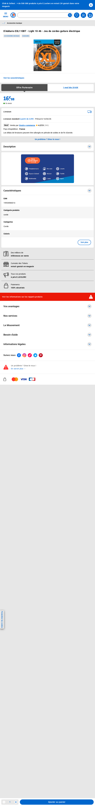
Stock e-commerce (27, 125)
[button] (71, 87)
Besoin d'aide (47, 335)
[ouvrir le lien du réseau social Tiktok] (30, 355)
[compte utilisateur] (83, 15)
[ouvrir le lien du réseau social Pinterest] (41, 355)
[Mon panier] (90, 15)
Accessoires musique (11, 36)
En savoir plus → (18, 369)
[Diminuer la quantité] (4, 802)
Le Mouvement (47, 325)
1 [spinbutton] (9, 802)
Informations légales (47, 344)
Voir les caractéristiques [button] (13, 78)
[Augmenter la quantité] (16, 802)
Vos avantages (47, 306)
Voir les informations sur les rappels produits (22, 297)
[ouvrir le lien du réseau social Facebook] (19, 355)
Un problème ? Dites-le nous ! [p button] (47, 139)
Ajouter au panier (56, 802)
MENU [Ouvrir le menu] (5, 15)
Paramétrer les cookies (2, 619)
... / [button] (3, 23)
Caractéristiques (47, 191)
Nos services (47, 316)
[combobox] (45, 15)
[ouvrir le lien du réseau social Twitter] (35, 355)
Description (47, 147)
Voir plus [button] (84, 242)
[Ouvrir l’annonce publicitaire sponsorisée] (47, 168)
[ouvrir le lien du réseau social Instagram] (24, 355)
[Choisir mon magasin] (76, 15)
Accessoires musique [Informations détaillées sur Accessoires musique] (14, 23)
